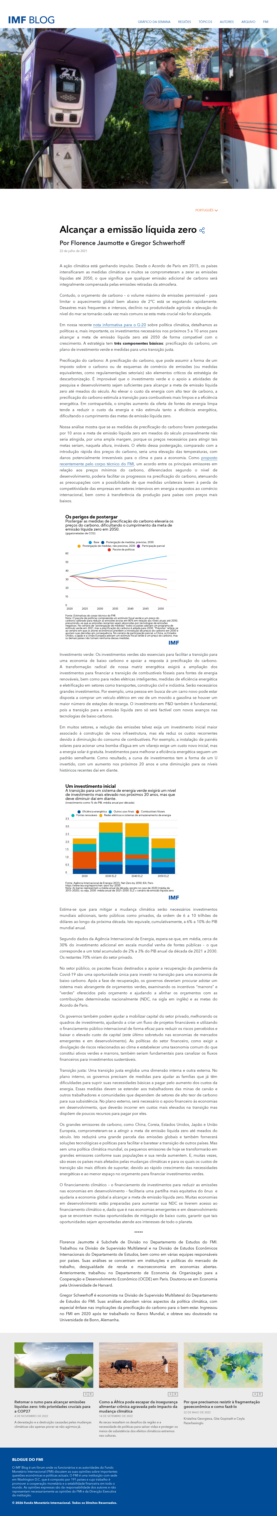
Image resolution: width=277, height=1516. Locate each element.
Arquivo (248, 22)
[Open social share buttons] (202, 230)
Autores (227, 22)
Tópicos (205, 22)
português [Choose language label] (204, 210)
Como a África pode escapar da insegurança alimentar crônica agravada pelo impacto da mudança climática (138, 1407)
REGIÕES (184, 22)
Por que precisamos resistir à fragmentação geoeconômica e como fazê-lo (222, 1405)
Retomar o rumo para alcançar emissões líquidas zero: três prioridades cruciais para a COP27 (52, 1407)
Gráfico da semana (154, 22)
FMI (265, 22)
